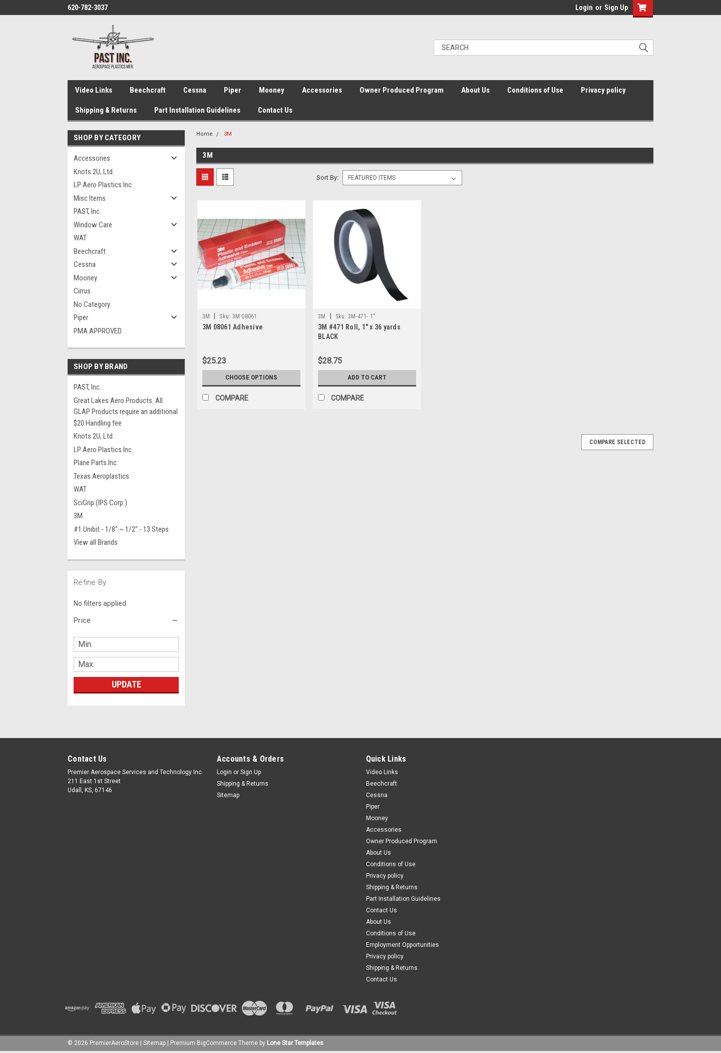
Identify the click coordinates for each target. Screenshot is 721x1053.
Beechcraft (148, 90)
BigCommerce (217, 1042)
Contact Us (275, 110)
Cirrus (82, 290)
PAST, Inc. (87, 211)
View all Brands (96, 542)
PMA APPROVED (98, 330)
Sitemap (228, 795)
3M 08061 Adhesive (232, 327)
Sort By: (327, 177)
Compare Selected (617, 442)
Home (204, 134)
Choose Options (251, 378)
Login (584, 8)
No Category (92, 304)
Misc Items (90, 198)
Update (126, 684)
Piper (232, 90)
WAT (80, 237)
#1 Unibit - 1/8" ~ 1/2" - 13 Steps (121, 529)
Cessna (194, 90)
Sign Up (616, 8)
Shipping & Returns (106, 110)
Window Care (93, 224)
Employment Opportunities (402, 944)
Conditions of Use (535, 90)
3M (78, 515)
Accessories (322, 90)
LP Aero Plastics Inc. (103, 184)
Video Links (93, 90)
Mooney (271, 90)
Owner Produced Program (401, 90)
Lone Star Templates (295, 1042)
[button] (126, 620)
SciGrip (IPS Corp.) (100, 502)
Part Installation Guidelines (197, 110)
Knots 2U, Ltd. (94, 171)
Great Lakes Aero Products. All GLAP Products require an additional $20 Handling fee (126, 412)
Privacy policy (603, 90)
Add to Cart (367, 378)
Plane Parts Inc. (96, 462)
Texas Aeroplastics (101, 476)
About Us (475, 90)
